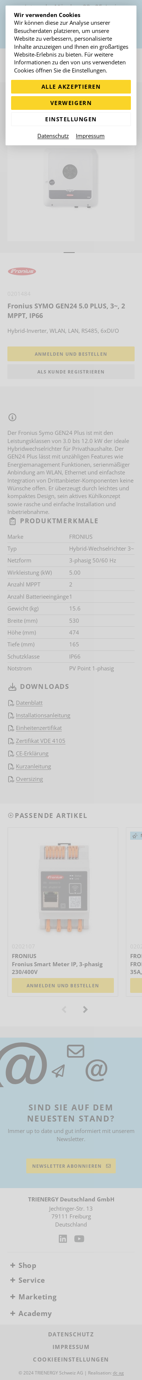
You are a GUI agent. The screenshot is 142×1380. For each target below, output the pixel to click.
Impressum (90, 135)
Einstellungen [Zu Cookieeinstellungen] (71, 119)
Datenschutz (53, 135)
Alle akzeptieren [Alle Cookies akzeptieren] (71, 86)
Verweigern (71, 102)
